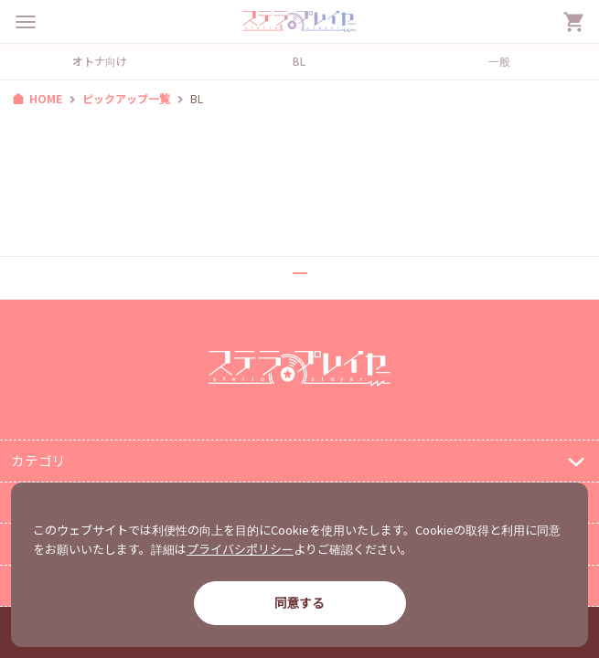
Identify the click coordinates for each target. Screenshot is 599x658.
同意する (299, 602)
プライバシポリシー (240, 548)
